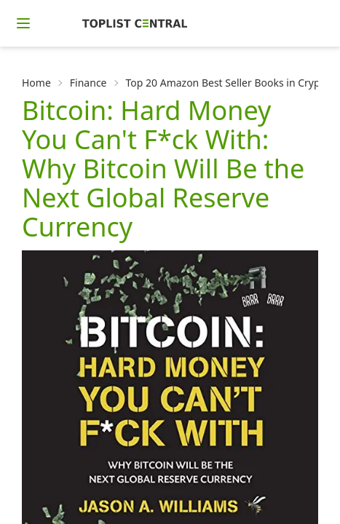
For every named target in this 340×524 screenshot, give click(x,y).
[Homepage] (135, 23)
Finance (88, 83)
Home (36, 83)
